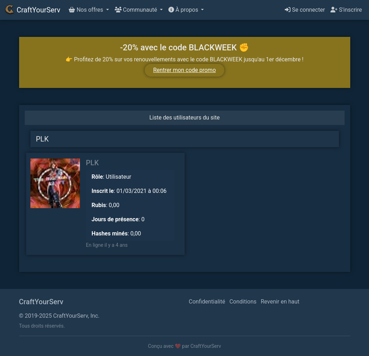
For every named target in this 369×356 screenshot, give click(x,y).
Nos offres (86, 9)
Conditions (242, 301)
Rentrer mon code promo (184, 70)
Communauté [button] (136, 9)
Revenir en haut (280, 301)
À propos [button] (184, 9)
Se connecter (305, 9)
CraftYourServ (32, 10)
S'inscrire (346, 9)
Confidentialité (207, 301)
